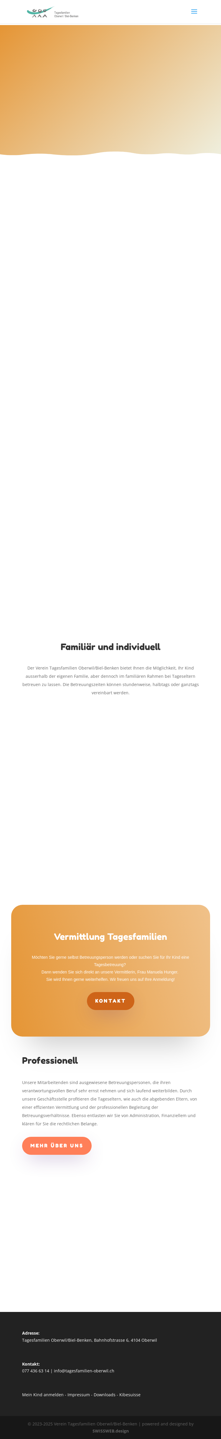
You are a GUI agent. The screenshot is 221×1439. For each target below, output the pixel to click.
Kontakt (110, 1001)
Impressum (78, 1394)
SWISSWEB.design (111, 1431)
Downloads (105, 1394)
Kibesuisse (130, 1394)
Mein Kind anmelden (43, 1394)
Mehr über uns (56, 1146)
